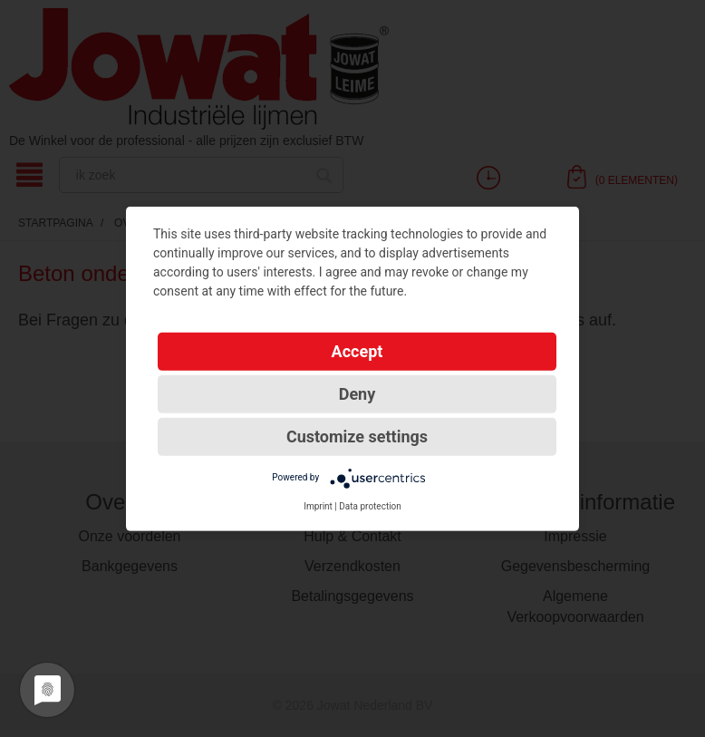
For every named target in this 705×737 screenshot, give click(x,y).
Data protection (370, 505)
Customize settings (357, 435)
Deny (357, 392)
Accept (357, 350)
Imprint (318, 505)
